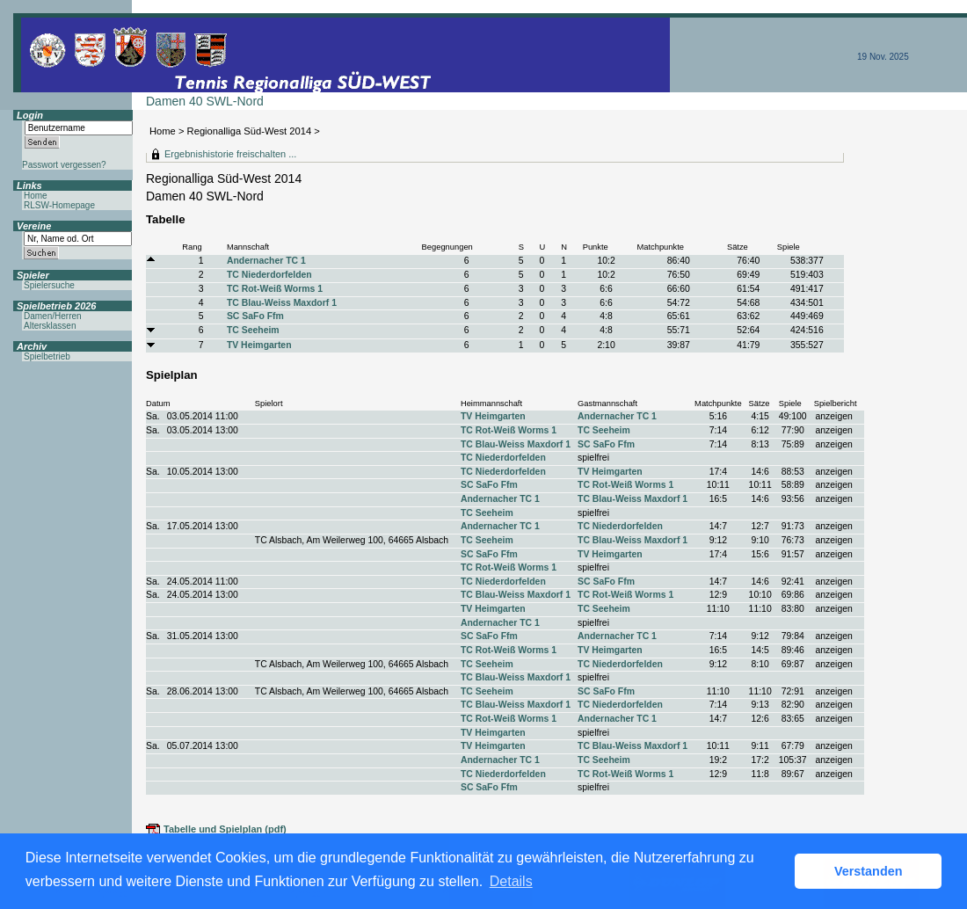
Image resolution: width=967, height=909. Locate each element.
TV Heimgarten (259, 345)
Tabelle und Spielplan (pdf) (225, 829)
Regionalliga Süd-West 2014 (249, 131)
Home (162, 131)
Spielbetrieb (47, 356)
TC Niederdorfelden (269, 275)
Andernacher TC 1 (266, 260)
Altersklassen (50, 326)
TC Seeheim (253, 330)
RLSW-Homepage (59, 205)
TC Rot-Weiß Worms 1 (275, 289)
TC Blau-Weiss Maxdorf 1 (282, 303)
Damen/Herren (53, 316)
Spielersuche (49, 285)
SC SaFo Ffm (255, 316)
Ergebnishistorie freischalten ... (230, 154)
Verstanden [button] (868, 871)
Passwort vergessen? (64, 165)
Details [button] (511, 881)
